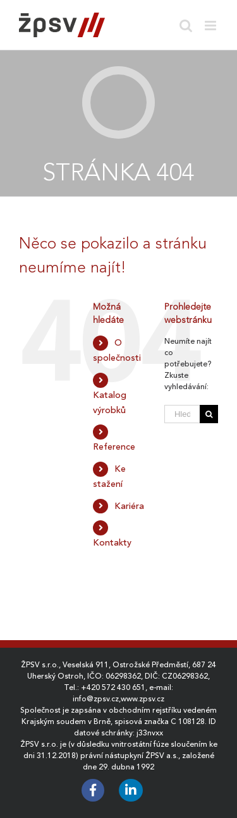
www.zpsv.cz (142, 699)
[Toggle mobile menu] (211, 25)
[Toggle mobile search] (185, 25)
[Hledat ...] (182, 414)
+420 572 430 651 (113, 687)
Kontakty (112, 542)
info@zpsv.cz (96, 699)
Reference (114, 446)
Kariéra (129, 505)
